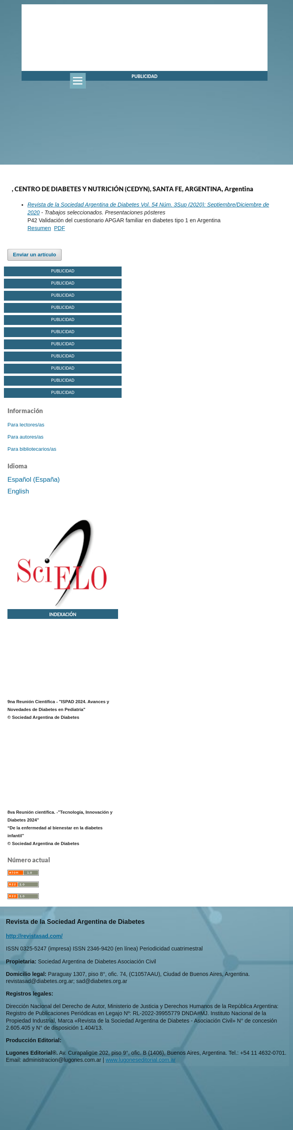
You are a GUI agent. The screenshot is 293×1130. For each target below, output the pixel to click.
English (18, 491)
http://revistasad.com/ (34, 936)
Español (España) (33, 479)
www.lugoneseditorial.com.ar (140, 1060)
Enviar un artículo (34, 255)
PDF (59, 228)
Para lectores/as (25, 425)
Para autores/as (25, 437)
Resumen (39, 228)
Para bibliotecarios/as (31, 449)
